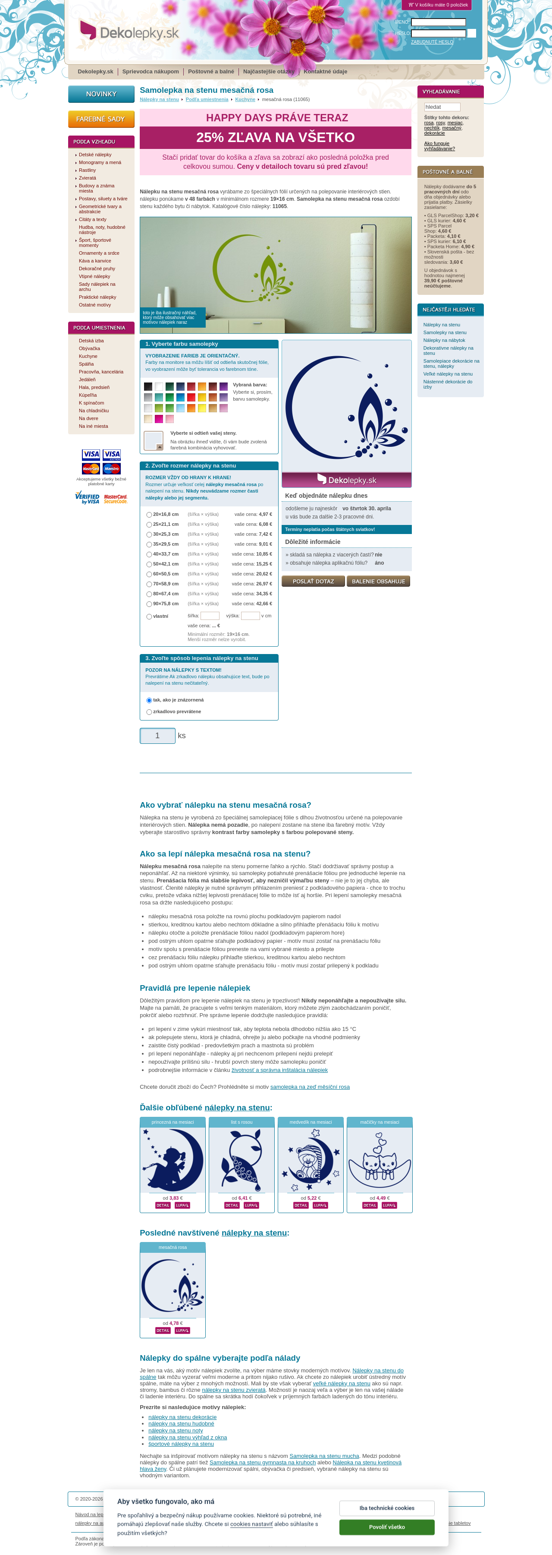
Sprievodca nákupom (150, 71)
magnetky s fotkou (132, 1523)
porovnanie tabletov (449, 1523)
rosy (440, 123)
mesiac (455, 123)
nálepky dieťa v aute (176, 1523)
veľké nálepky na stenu (341, 1383)
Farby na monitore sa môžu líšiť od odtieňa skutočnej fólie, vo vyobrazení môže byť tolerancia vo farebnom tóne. (207, 362)
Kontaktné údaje (325, 71)
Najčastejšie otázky (269, 71)
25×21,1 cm (166, 524)
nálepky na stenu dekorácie (182, 1417)
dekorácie (434, 133)
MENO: (402, 22)
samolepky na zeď (343, 1523)
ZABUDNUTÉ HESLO (432, 42)
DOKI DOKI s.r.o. (178, 1498)
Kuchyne (245, 99)
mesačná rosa (173, 1247)
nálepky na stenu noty (175, 1430)
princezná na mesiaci (173, 1122)
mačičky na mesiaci (380, 1122)
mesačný (451, 128)
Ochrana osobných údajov (278, 1514)
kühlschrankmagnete (224, 1523)
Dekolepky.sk (95, 71)
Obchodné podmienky (224, 1514)
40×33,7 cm (166, 553)
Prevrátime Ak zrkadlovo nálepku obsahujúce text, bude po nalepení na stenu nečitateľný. (207, 676)
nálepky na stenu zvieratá (233, 1390)
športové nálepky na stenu (181, 1444)
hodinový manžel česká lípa (396, 1523)
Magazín (188, 1514)
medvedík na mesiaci (311, 1122)
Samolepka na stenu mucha (324, 1456)
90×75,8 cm (166, 603)
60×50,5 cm (166, 573)
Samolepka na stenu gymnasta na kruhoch (263, 1462)
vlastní (160, 616)
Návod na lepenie (94, 1514)
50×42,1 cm (166, 563)
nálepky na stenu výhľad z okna (187, 1437)
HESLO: (403, 33)
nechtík (432, 128)
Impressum (393, 1514)
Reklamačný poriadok (354, 1514)
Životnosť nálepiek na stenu (145, 1514)
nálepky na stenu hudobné (181, 1423)
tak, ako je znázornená (178, 699)
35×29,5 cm (166, 544)
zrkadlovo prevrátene (177, 711)
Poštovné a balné (211, 71)
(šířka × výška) (203, 514)
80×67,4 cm (166, 593)
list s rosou (242, 1122)
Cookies (318, 1514)
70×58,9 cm (166, 583)
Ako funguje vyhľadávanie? (439, 146)
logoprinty (260, 1523)
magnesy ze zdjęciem (297, 1523)
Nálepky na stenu (159, 99)
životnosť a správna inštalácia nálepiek (280, 1070)
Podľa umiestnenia (207, 99)
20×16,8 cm (166, 514)
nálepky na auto (92, 1523)
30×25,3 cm (166, 534)
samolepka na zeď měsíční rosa (310, 1087)
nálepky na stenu (237, 1107)
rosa (429, 123)
